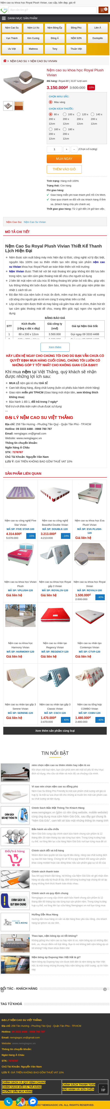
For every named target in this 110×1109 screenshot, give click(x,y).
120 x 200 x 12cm (82, 119)
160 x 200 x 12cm (54, 134)
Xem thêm (55, 347)
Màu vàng (59, 102)
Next (106, 991)
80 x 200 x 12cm (54, 119)
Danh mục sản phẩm (22, 18)
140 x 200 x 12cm (96, 119)
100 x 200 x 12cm (68, 119)
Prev (4, 991)
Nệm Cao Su (18, 61)
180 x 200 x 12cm (68, 134)
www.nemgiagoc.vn (29, 438)
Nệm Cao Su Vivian (35, 222)
